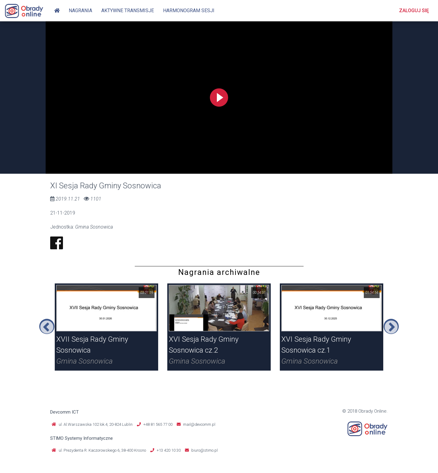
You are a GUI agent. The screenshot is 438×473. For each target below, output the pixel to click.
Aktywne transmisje (127, 10)
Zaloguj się (414, 10)
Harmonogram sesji (188, 10)
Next (391, 326)
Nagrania (80, 10)
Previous (46, 326)
